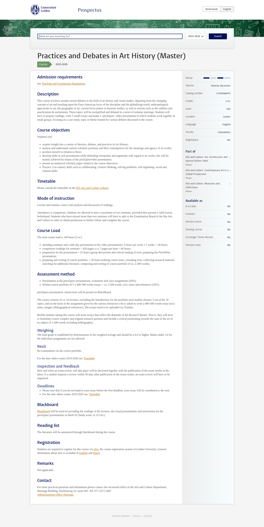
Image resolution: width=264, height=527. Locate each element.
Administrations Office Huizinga (55, 494)
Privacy (136, 516)
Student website (120, 516)
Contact (148, 516)
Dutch (96, 453)
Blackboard (43, 411)
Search (218, 36)
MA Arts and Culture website (92, 187)
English (83, 453)
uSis (96, 449)
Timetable (89, 358)
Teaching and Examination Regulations (63, 83)
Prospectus (90, 10)
